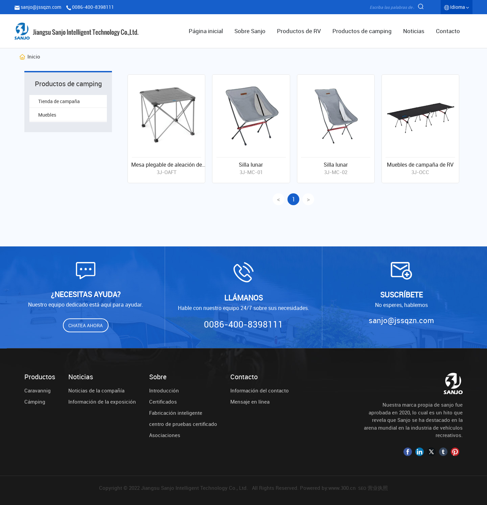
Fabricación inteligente (175, 412)
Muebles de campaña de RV (420, 164)
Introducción (164, 390)
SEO (362, 488)
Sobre (157, 377)
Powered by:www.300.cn (328, 487)
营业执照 (378, 487)
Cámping (34, 401)
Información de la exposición (102, 401)
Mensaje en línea (250, 401)
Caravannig (37, 390)
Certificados (163, 401)
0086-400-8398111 (93, 7)
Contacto (244, 377)
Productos (39, 377)
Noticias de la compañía (96, 390)
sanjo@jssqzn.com (41, 7)
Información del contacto (259, 390)
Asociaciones (164, 435)
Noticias (80, 377)
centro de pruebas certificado (183, 423)
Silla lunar (251, 164)
